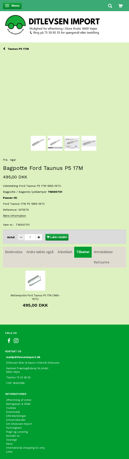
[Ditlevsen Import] (64, 23)
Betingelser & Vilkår (18, 403)
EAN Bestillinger (16, 415)
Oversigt (11, 439)
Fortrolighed (13, 427)
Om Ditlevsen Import (19, 423)
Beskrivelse (13, 252)
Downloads (13, 411)
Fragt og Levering (17, 431)
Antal (11, 237)
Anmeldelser (103, 252)
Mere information (14, 215)
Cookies (11, 407)
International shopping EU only (25, 447)
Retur (9, 443)
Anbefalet (65, 252)
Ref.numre (101, 262)
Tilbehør (83, 252)
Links (9, 451)
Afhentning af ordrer (19, 399)
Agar (13, 159)
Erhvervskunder (16, 419)
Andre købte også (40, 252)
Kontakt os (13, 435)
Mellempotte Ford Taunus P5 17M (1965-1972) (35, 297)
